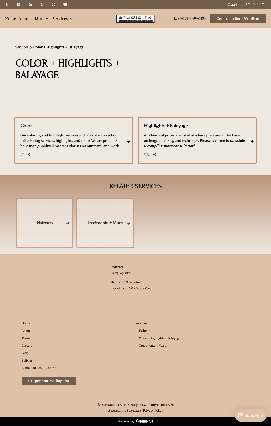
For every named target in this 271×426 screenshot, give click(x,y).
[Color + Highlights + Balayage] (159, 338)
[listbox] (33, 19)
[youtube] (65, 4)
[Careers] (27, 346)
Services (22, 47)
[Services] (60, 18)
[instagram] (54, 4)
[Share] (30, 154)
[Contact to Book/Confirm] (237, 19)
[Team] (26, 338)
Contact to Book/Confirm (238, 19)
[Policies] (27, 360)
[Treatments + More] (152, 346)
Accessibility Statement (124, 410)
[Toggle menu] (71, 18)
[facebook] (9, 4)
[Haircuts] (145, 331)
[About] (26, 331)
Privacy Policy (153, 410)
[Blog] (25, 353)
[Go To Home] (135, 19)
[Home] (11, 19)
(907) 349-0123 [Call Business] (192, 18)
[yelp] (42, 4)
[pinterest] (19, 4)
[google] (31, 4)
